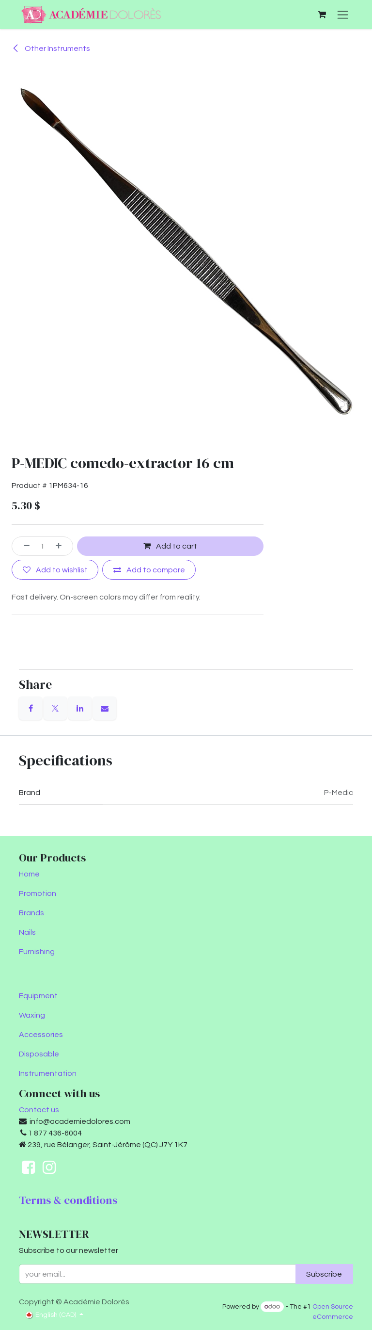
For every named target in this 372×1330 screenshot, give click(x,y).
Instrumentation (48, 1073)
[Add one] (62, 546)
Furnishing (37, 952)
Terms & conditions (68, 1200)
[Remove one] (23, 546)
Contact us (39, 1110)
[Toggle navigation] (342, 14)
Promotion (37, 893)
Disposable (39, 1054)
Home (29, 874)
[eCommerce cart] (321, 14)
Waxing (32, 1015)
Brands (31, 913)
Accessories (41, 1034)
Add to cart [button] (170, 546)
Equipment (38, 996)
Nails (27, 932)
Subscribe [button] (324, 1274)
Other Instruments (51, 48)
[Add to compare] (149, 570)
